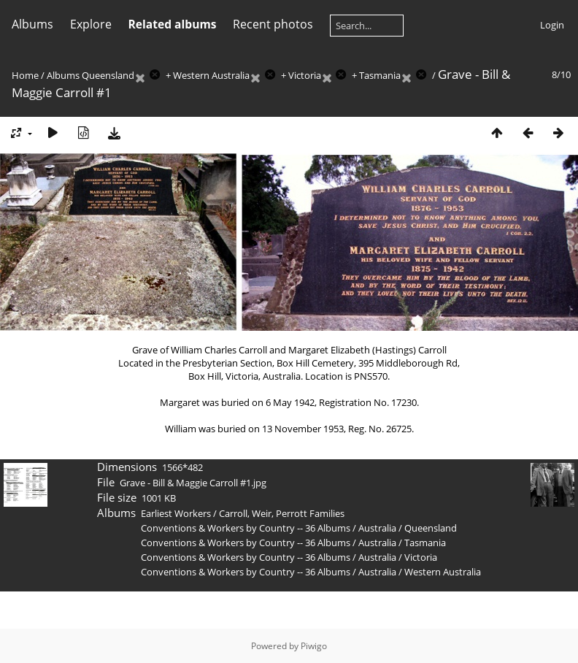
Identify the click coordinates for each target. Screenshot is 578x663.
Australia (377, 527)
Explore (91, 24)
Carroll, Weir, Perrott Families (281, 513)
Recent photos (273, 24)
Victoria (304, 75)
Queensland (108, 75)
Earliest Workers (176, 513)
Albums (32, 24)
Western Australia (211, 75)
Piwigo (314, 646)
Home (25, 75)
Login (552, 24)
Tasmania (380, 75)
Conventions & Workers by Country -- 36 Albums (245, 527)
